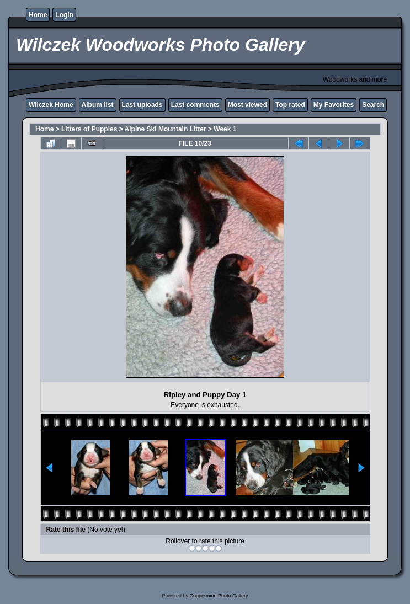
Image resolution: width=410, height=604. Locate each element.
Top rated (290, 105)
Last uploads (142, 105)
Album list (98, 105)
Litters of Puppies (89, 129)
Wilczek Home (51, 105)
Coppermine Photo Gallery (218, 595)
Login (64, 15)
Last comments (195, 105)
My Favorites (333, 105)
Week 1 (225, 129)
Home (38, 15)
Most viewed (247, 105)
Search (373, 105)
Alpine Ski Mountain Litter (165, 129)
